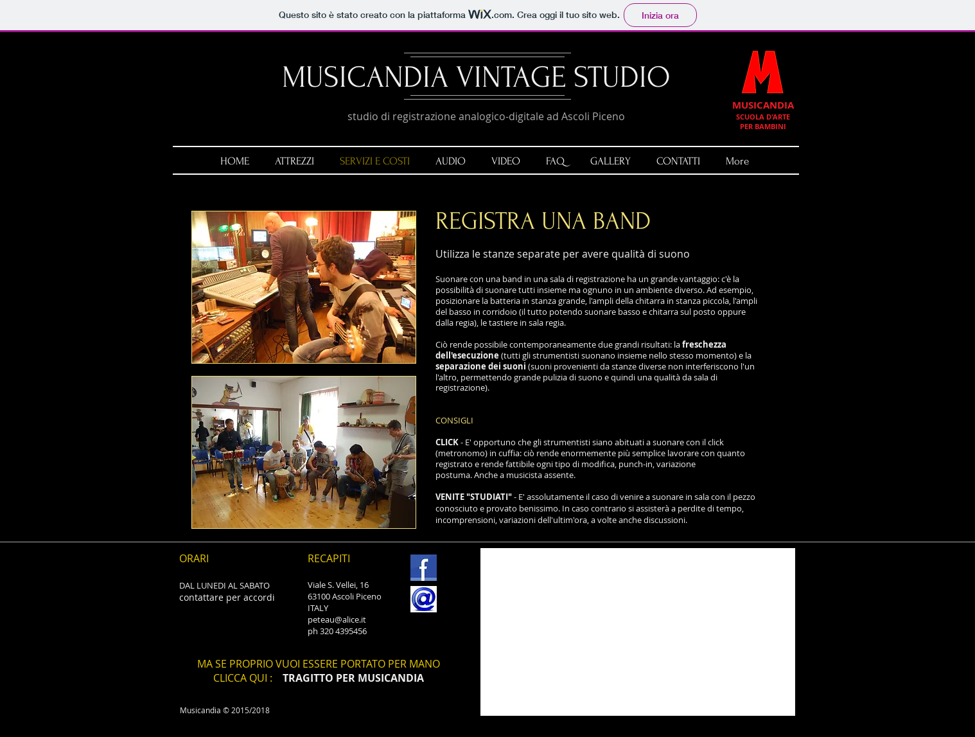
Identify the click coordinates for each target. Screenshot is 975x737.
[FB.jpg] (423, 568)
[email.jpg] (423, 599)
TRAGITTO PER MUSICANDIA (353, 678)
